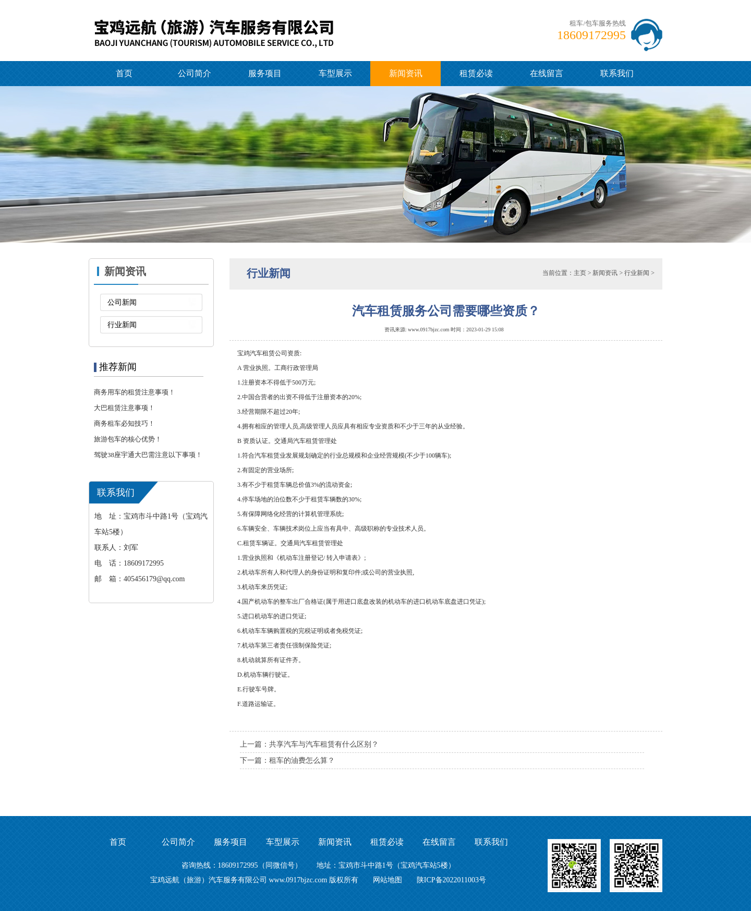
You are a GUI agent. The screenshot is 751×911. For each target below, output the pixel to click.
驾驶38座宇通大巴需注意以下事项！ (148, 455)
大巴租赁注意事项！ (124, 408)
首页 (124, 73)
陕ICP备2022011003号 (451, 880)
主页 (580, 273)
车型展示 (335, 73)
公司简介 (194, 73)
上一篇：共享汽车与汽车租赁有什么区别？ (309, 744)
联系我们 (617, 73)
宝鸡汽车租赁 (256, 353)
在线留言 (546, 73)
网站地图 (387, 880)
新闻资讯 (405, 73)
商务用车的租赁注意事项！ (134, 392)
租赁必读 (476, 73)
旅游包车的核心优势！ (128, 439)
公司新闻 (122, 302)
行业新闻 (122, 325)
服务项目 (265, 73)
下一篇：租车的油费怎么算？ (287, 760)
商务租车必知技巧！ (124, 423)
